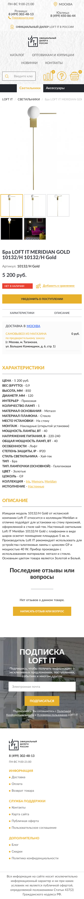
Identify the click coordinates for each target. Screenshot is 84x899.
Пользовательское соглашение (34, 828)
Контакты (54, 63)
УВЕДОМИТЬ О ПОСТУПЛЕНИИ (42, 299)
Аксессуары (55, 88)
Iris (28, 481)
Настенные (36, 486)
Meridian (51, 481)
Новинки (29, 63)
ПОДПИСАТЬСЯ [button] (42, 701)
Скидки (17, 851)
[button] (21, 17)
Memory (37, 481)
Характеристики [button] (22, 313)
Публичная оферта (25, 821)
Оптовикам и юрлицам (53, 55)
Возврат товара (23, 791)
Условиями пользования (52, 715)
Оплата (17, 784)
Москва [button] (33, 326)
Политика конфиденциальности (35, 858)
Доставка (18, 777)
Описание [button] (62, 313)
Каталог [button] (17, 55)
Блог (15, 844)
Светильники (30, 88)
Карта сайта (20, 814)
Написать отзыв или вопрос (42, 611)
